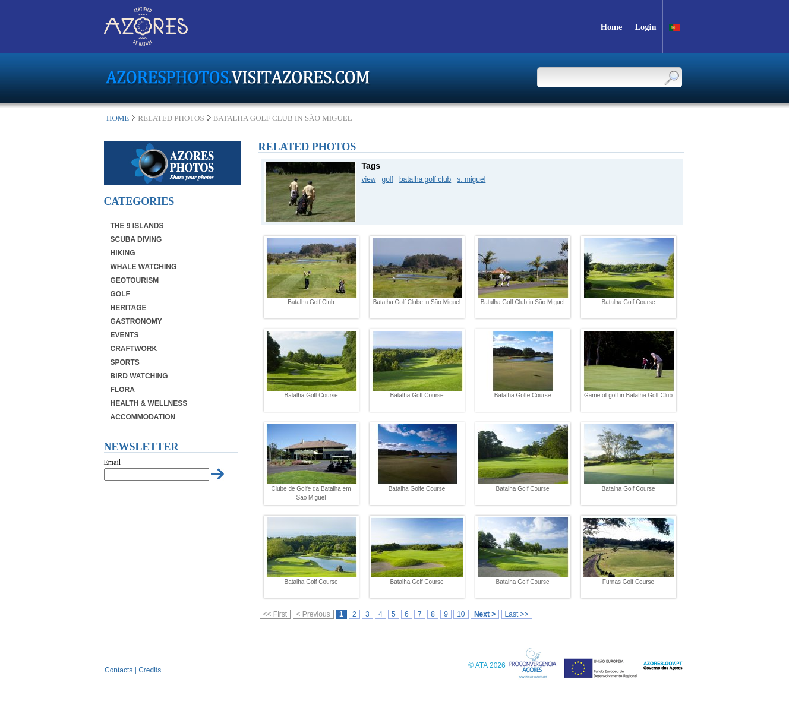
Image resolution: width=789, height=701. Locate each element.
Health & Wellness (149, 403)
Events (125, 335)
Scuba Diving (136, 239)
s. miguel (471, 179)
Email (112, 462)
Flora (123, 390)
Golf (120, 294)
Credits (149, 670)
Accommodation (143, 417)
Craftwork (134, 349)
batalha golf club (425, 179)
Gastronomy (136, 321)
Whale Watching (144, 267)
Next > (485, 614)
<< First (275, 614)
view (369, 179)
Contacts (118, 670)
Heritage (129, 308)
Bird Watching (139, 376)
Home (117, 117)
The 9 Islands (137, 226)
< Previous (313, 614)
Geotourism (135, 280)
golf (387, 179)
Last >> (517, 614)
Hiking (123, 253)
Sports (125, 362)
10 (461, 614)
